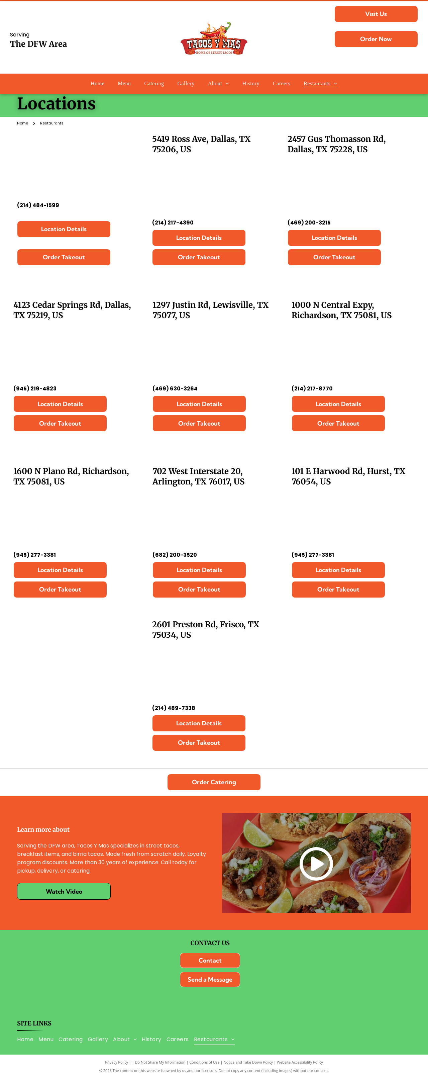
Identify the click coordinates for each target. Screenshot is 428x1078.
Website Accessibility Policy (300, 1062)
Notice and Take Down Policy (248, 1062)
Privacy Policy (116, 1062)
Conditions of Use (204, 1062)
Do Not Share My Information (160, 1062)
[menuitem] (97, 83)
